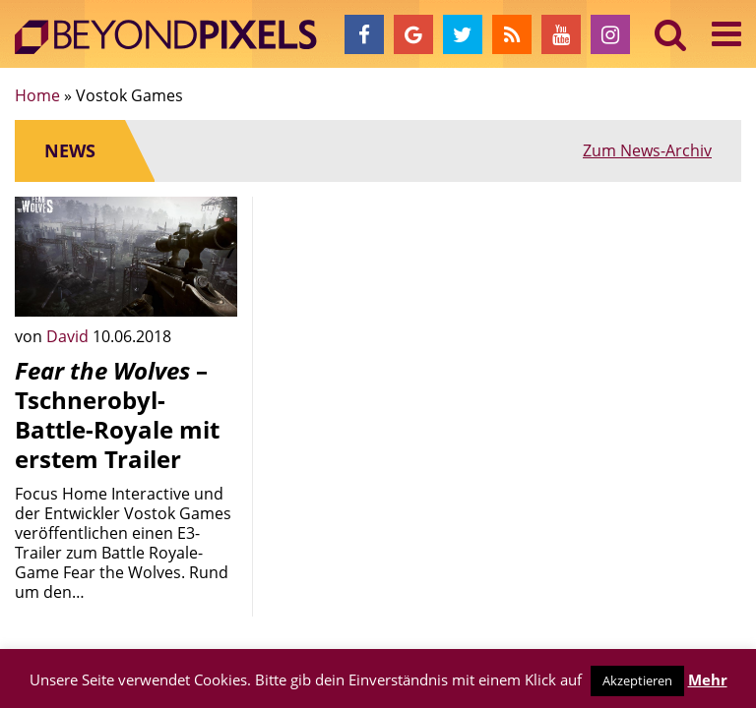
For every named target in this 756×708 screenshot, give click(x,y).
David (69, 336)
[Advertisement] (378, 295)
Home (37, 95)
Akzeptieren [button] (637, 680)
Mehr (707, 679)
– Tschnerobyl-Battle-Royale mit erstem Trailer (117, 414)
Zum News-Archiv (647, 150)
